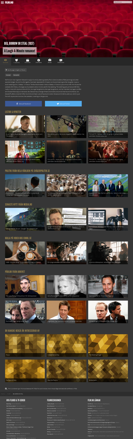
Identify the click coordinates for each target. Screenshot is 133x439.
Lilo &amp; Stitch (10, 433)
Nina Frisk (49, 406)
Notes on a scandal (51, 403)
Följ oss (89, 406)
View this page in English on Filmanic (16, 70)
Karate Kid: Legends (11, 435)
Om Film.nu (90, 396)
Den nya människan (51, 401)
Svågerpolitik (91, 428)
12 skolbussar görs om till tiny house (96, 413)
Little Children (50, 417)
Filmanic (90, 408)
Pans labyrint (50, 427)
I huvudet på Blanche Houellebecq (14, 401)
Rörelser (8, 403)
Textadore (90, 422)
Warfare (8, 408)
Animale (8, 424)
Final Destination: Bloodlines (13, 426)
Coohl (89, 410)
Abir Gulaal (8, 413)
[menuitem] (3, 387)
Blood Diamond (50, 399)
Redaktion (90, 401)
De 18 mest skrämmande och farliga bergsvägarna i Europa (101, 415)
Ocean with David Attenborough (13, 410)
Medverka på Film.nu (93, 403)
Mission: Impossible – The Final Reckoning (16, 431)
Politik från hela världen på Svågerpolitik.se (27, 169)
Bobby (48, 420)
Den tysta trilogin (10, 417)
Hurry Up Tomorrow (11, 428)
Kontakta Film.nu (92, 399)
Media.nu (90, 424)
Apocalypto (49, 410)
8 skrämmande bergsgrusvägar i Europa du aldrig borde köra (102, 420)
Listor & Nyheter (13, 112)
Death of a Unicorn (10, 415)
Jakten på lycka (50, 396)
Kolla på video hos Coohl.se (18, 235)
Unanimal (8, 406)
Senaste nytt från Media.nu (18, 202)
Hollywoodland (50, 415)
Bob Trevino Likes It (11, 399)
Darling (48, 424)
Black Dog (8, 396)
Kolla (89, 417)
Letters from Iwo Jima (52, 408)
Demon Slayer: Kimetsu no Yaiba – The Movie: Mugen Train (19, 420)
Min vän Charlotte (51, 422)
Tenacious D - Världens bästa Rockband (56, 413)
